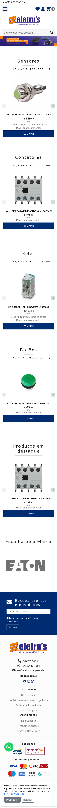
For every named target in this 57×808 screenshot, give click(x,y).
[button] (27, 43)
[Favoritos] (37, 9)
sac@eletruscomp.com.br (28, 670)
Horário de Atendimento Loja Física (28, 700)
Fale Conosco (28, 720)
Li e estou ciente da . (23, 620)
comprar (28, 133)
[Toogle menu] (5, 9)
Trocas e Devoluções (28, 731)
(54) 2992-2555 (28, 661)
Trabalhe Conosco (28, 725)
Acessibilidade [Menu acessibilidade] (14, 2)
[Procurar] (51, 32)
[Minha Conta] (43, 9)
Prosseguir (12, 799)
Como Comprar (28, 710)
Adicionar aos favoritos (28, 127)
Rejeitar (27, 799)
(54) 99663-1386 (28, 666)
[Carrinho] (50, 9)
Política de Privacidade (28, 705)
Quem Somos (28, 695)
